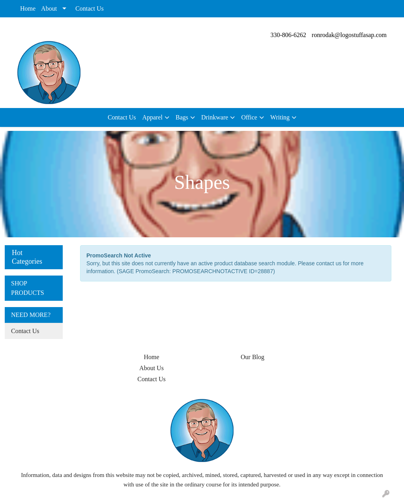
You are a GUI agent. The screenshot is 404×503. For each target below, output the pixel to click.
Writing (280, 117)
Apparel (152, 117)
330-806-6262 (288, 35)
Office (249, 117)
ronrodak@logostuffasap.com (349, 35)
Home (28, 8)
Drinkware (214, 117)
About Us (151, 368)
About (49, 8)
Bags (182, 117)
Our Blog (252, 357)
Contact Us (89, 8)
